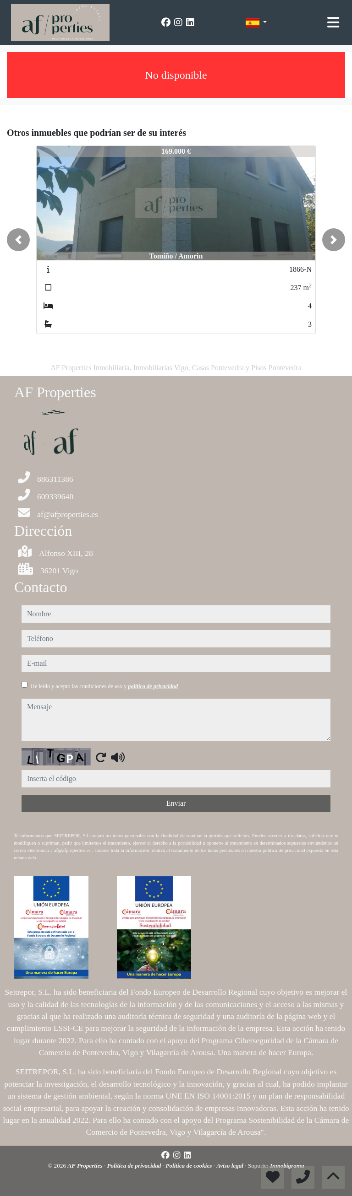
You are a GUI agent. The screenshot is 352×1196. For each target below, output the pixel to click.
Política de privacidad (135, 1165)
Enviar (176, 803)
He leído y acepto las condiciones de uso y (104, 686)
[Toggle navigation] (333, 22)
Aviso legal (230, 1165)
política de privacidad (153, 686)
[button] (18, 239)
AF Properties (85, 1165)
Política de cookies (189, 1165)
